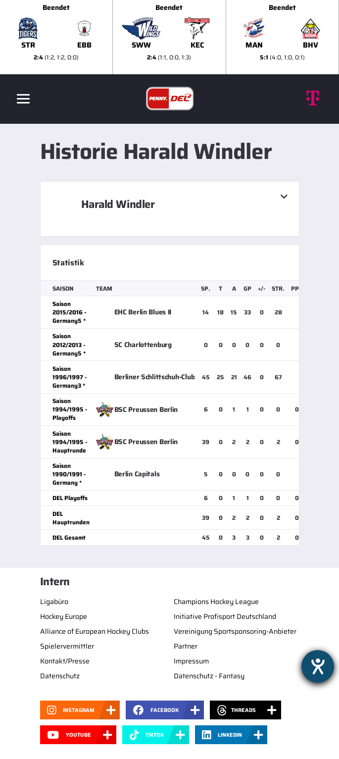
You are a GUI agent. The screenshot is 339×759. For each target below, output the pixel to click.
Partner (185, 646)
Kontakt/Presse (65, 661)
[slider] (169, 37)
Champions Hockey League (216, 601)
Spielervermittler (67, 646)
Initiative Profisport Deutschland (225, 616)
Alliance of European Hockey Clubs (94, 631)
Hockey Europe (63, 616)
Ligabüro (54, 601)
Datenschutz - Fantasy (209, 675)
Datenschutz (60, 675)
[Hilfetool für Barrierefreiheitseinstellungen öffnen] (317, 666)
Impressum (191, 661)
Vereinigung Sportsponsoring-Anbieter (235, 631)
